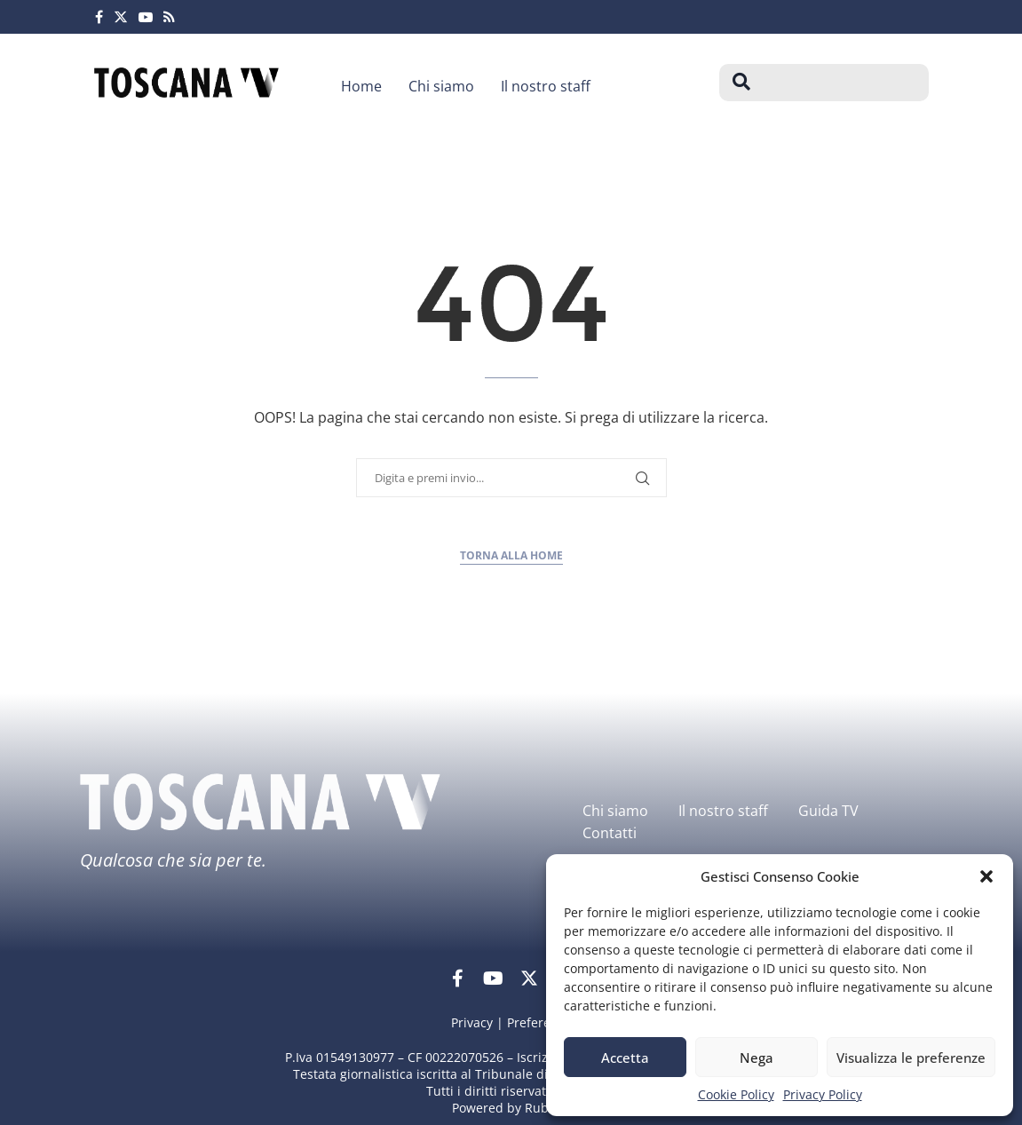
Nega (756, 1057)
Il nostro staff (545, 86)
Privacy (472, 1022)
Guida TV (828, 810)
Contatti (609, 833)
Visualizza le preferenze (911, 1057)
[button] (986, 876)
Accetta (625, 1057)
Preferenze (539, 1022)
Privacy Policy (822, 1094)
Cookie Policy (736, 1094)
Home (361, 86)
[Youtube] (146, 17)
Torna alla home (511, 555)
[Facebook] (99, 17)
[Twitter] (121, 17)
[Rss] (169, 17)
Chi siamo (441, 86)
